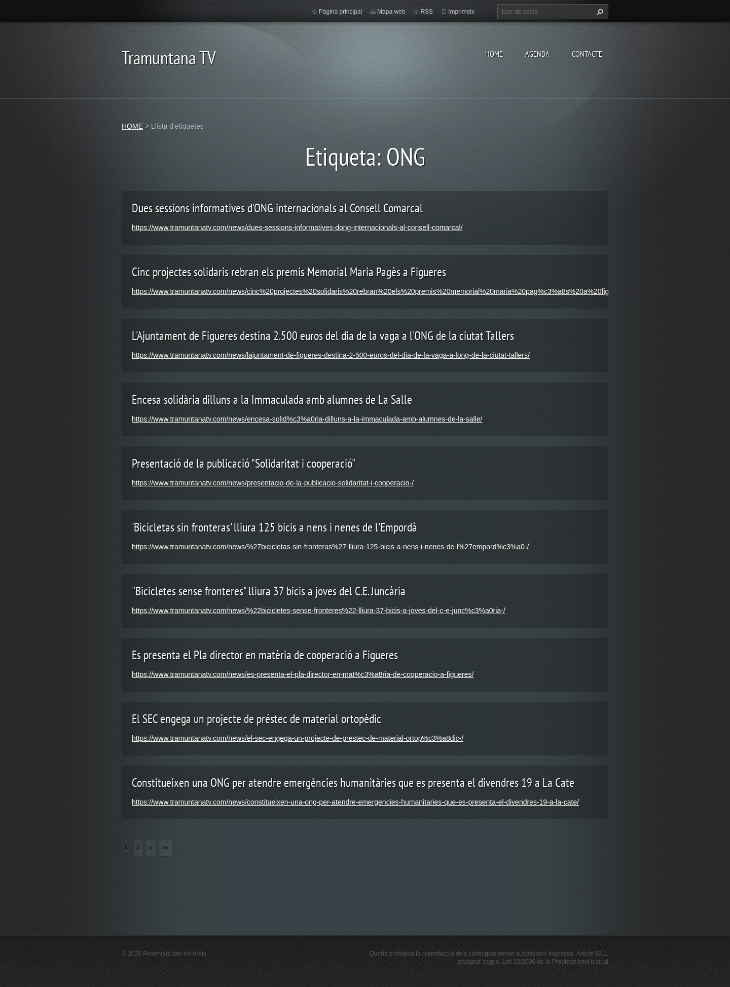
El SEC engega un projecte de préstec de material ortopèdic (256, 719)
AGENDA (537, 54)
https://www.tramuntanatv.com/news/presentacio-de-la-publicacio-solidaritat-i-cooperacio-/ (273, 483)
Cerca (598, 11)
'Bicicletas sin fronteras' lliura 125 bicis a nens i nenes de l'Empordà (274, 527)
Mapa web (391, 11)
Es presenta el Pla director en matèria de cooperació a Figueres (265, 655)
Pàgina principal (340, 11)
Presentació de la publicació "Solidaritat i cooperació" (243, 463)
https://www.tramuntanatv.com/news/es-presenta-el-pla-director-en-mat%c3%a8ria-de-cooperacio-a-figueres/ (302, 674)
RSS (426, 11)
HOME (494, 54)
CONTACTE (587, 54)
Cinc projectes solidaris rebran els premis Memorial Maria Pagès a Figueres (289, 272)
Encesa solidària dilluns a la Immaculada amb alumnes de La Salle (272, 399)
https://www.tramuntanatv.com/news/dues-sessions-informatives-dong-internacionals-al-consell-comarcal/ (297, 227)
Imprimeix (461, 11)
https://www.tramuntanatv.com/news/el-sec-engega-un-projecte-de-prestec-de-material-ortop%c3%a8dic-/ (297, 738)
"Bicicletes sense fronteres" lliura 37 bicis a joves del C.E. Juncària (269, 591)
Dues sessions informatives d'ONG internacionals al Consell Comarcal (277, 208)
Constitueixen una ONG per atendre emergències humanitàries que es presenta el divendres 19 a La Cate (353, 782)
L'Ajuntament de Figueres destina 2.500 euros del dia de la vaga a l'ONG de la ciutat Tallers (323, 336)
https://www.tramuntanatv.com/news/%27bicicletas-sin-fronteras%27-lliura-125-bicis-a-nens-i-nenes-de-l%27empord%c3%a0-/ (330, 547)
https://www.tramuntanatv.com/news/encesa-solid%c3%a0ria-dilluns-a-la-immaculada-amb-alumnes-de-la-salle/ (307, 419)
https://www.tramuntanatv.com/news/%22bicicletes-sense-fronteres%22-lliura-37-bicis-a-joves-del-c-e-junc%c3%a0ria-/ (318, 610)
